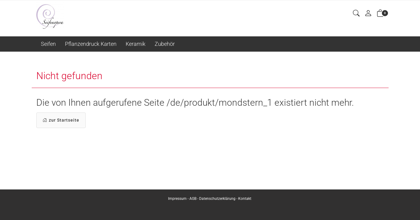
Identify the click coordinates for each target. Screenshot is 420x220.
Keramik (135, 44)
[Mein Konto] (368, 13)
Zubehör (165, 44)
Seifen (48, 44)
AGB (192, 198)
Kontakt (244, 198)
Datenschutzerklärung (217, 198)
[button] (356, 13)
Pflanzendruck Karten (91, 44)
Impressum (177, 198)
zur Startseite (61, 120)
